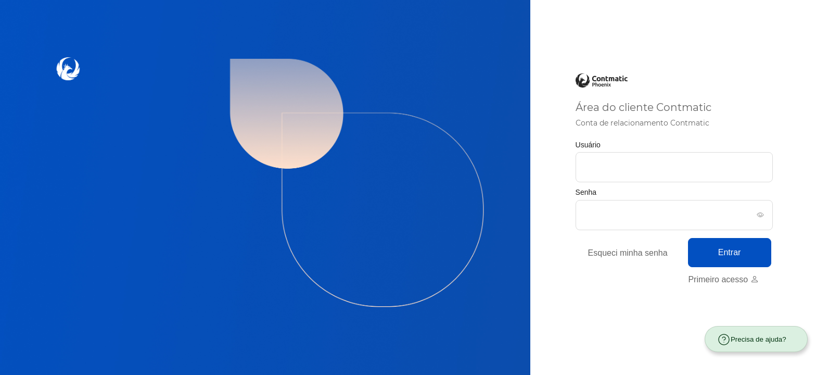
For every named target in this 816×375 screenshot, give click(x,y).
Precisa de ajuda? (752, 339)
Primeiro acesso (723, 279)
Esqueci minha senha (628, 252)
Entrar (729, 252)
